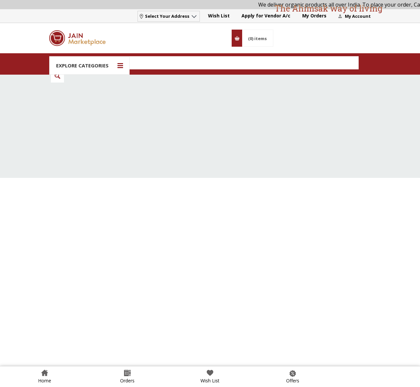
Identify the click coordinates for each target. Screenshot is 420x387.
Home (44, 380)
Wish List (219, 15)
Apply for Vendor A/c (266, 15)
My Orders (314, 15)
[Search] (204, 62)
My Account (358, 16)
